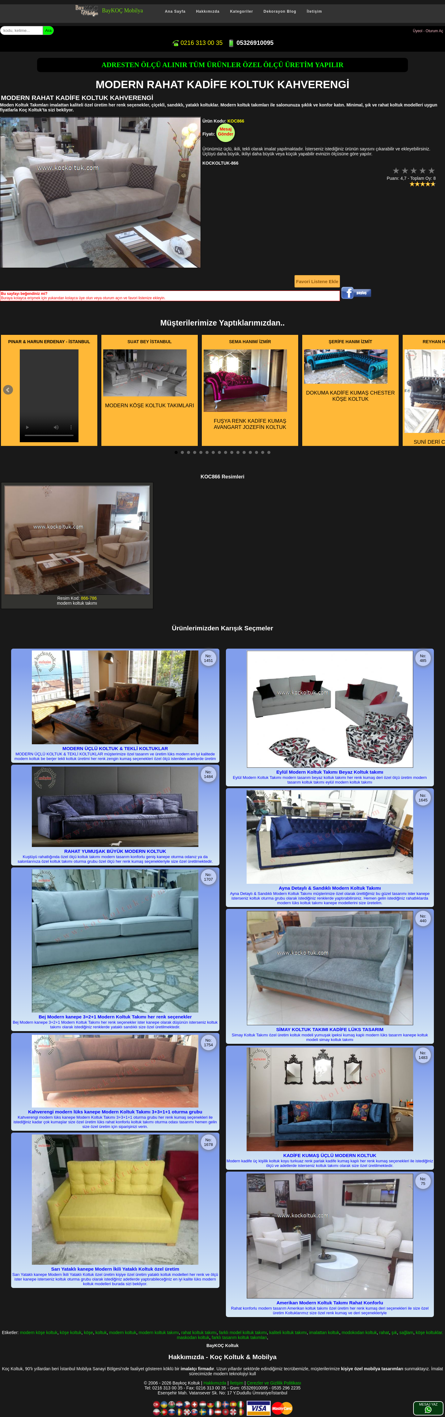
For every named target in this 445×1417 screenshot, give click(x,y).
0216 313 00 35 (197, 42)
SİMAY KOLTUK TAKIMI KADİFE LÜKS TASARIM (330, 1029)
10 (231, 452)
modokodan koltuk (359, 1332)
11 (237, 452)
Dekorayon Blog (280, 11)
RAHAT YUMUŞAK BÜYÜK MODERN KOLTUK (115, 851)
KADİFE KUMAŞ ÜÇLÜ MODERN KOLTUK (329, 1155)
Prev (8, 390)
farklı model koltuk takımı (243, 1332)
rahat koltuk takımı (199, 1332)
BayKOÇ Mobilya (122, 10)
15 (262, 452)
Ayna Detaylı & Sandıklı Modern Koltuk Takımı (330, 888)
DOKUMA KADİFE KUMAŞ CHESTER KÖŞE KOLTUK (349, 375)
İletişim (314, 11)
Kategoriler (241, 11)
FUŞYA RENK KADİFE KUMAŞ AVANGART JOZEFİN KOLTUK (245, 389)
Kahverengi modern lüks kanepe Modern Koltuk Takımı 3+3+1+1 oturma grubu (115, 1111)
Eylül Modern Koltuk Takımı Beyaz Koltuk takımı (329, 772)
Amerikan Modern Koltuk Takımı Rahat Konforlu (330, 1302)
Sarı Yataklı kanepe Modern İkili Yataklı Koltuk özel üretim (115, 1269)
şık (394, 1332)
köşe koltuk (71, 1332)
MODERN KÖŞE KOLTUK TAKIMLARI (148, 378)
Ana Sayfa (175, 11)
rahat (384, 1332)
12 (244, 452)
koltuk (101, 1332)
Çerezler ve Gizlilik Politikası (274, 1382)
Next (437, 390)
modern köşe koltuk (38, 1332)
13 (250, 452)
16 (268, 452)
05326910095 (250, 42)
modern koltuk (122, 1332)
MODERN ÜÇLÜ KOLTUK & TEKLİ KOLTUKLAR (115, 748)
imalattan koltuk (324, 1332)
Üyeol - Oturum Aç (428, 31)
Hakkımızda (207, 11)
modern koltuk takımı (159, 1332)
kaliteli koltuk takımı (288, 1332)
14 (256, 452)
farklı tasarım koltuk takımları (239, 1337)
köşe (88, 1332)
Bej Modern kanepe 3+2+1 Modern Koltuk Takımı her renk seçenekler (115, 1016)
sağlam (406, 1332)
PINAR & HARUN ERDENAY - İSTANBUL (49, 341)
